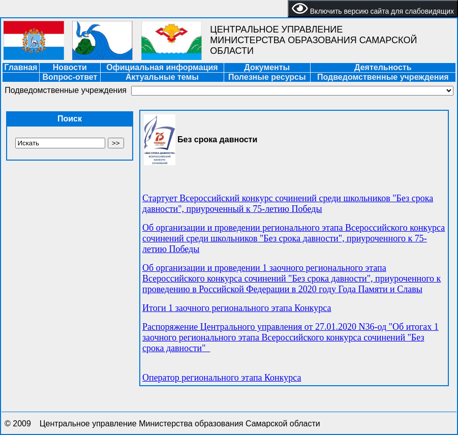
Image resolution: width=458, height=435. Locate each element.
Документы (267, 67)
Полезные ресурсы (267, 77)
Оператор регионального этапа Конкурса (221, 377)
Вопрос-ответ (69, 77)
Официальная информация (162, 67)
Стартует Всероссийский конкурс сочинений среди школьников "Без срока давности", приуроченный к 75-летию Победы (287, 203)
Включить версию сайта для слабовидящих (373, 9)
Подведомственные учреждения (383, 77)
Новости (70, 67)
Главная (20, 67)
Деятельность (382, 67)
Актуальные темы (162, 77)
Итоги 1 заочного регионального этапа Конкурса (236, 308)
